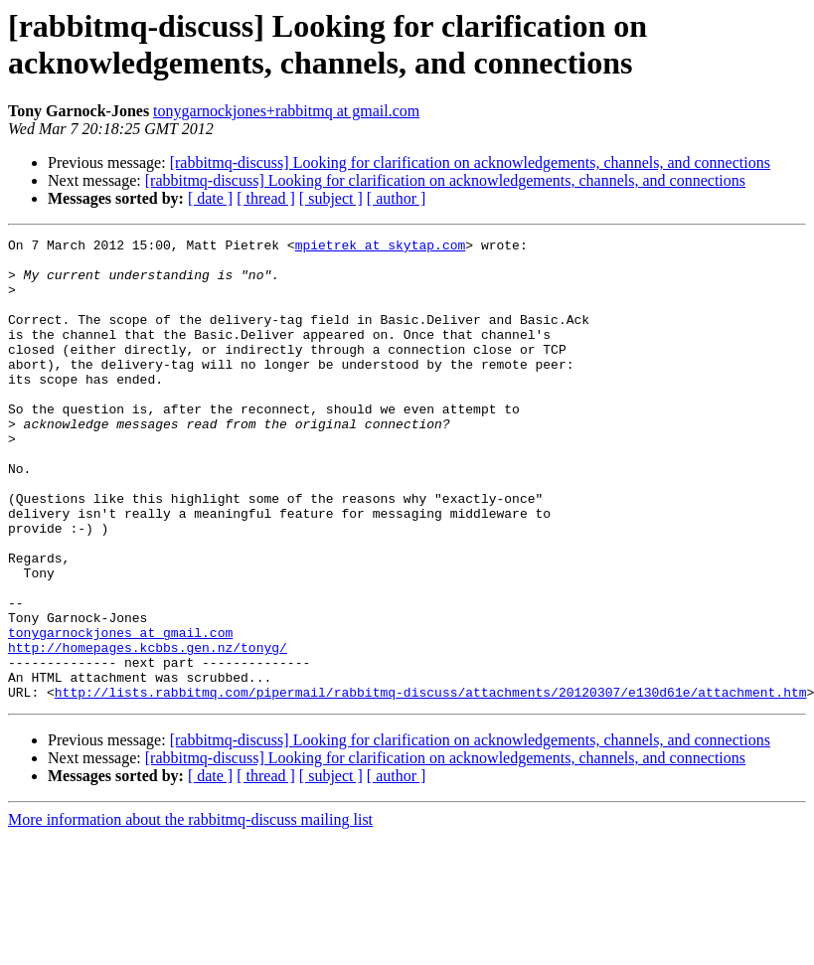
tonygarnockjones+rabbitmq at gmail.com (286, 110)
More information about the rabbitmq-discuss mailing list (190, 911)
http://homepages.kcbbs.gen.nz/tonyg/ (147, 730)
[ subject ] (331, 198)
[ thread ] (266, 198)
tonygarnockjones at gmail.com (120, 713)
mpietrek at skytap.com (380, 247)
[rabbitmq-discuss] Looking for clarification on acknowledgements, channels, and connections (470, 162)
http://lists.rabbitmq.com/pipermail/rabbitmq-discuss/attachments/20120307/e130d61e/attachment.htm (431, 784)
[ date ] (210, 198)
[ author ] (396, 198)
